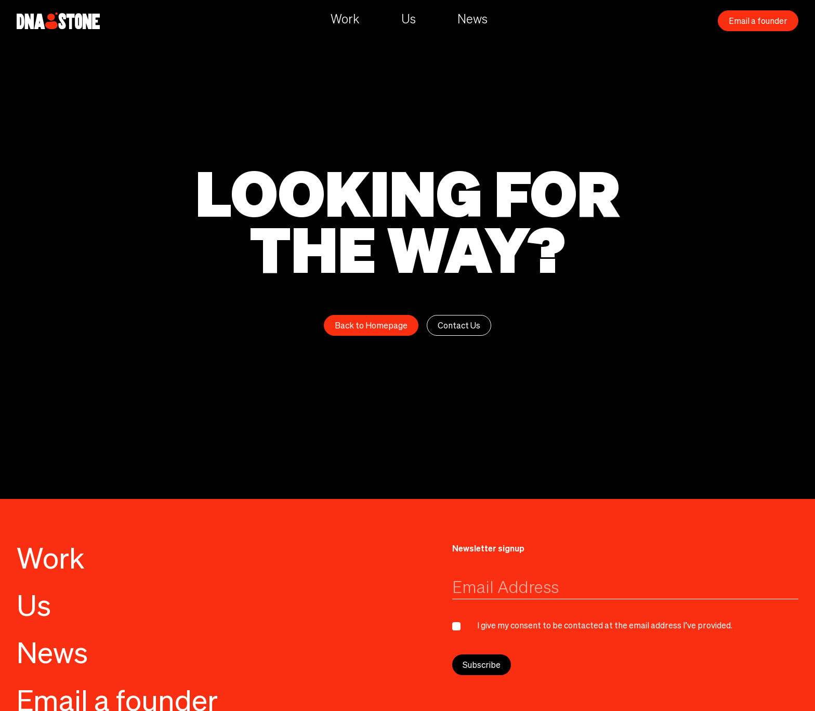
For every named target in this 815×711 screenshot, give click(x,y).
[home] (58, 20)
